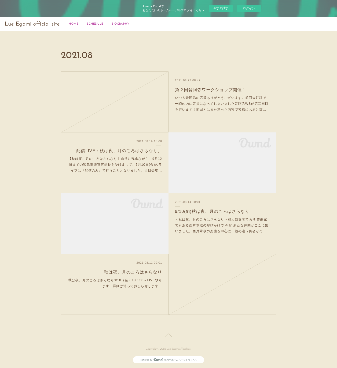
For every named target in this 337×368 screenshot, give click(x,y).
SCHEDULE (95, 24)
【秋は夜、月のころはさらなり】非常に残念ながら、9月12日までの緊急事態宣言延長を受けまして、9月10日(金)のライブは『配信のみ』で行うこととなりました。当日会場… (115, 164)
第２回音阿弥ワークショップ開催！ (210, 89)
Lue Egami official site (32, 24)
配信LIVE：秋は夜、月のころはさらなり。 (119, 150)
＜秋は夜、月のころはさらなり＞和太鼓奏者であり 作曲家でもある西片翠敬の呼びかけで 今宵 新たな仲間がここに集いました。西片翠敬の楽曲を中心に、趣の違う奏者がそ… (222, 225)
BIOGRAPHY (120, 24)
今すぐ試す (220, 8)
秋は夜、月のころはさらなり (133, 272)
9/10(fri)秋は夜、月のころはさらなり (212, 211)
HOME (73, 24)
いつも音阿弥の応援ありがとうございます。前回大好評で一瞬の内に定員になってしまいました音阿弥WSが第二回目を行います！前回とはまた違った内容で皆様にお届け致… (222, 103)
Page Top (168, 336)
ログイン (249, 8)
